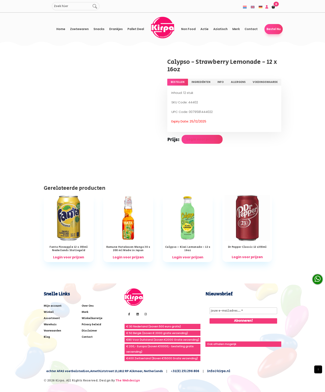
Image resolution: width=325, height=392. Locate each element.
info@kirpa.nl (218, 371)
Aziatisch (220, 29)
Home (60, 29)
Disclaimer (89, 331)
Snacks (98, 29)
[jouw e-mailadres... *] (243, 310)
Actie (204, 29)
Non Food (188, 29)
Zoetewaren (79, 29)
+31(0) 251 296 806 (185, 371)
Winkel (49, 312)
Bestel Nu (274, 29)
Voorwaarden (52, 331)
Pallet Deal (135, 29)
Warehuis (50, 325)
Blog (47, 337)
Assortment (52, 318)
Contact (251, 29)
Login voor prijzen (202, 139)
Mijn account (53, 306)
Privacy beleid (91, 325)
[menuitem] (245, 7)
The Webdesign (127, 380)
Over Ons (88, 306)
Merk (236, 29)
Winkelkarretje (92, 318)
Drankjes (116, 29)
